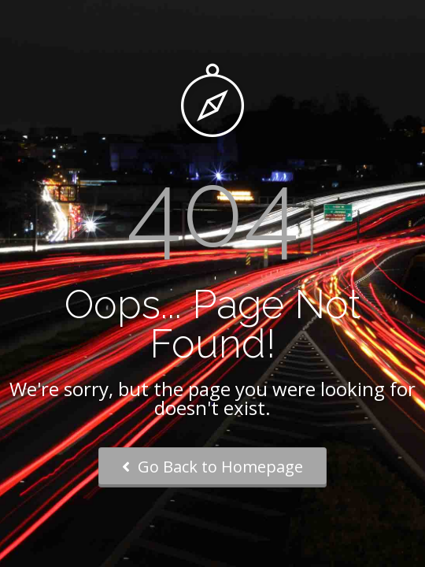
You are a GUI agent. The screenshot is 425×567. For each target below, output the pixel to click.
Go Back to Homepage (212, 466)
